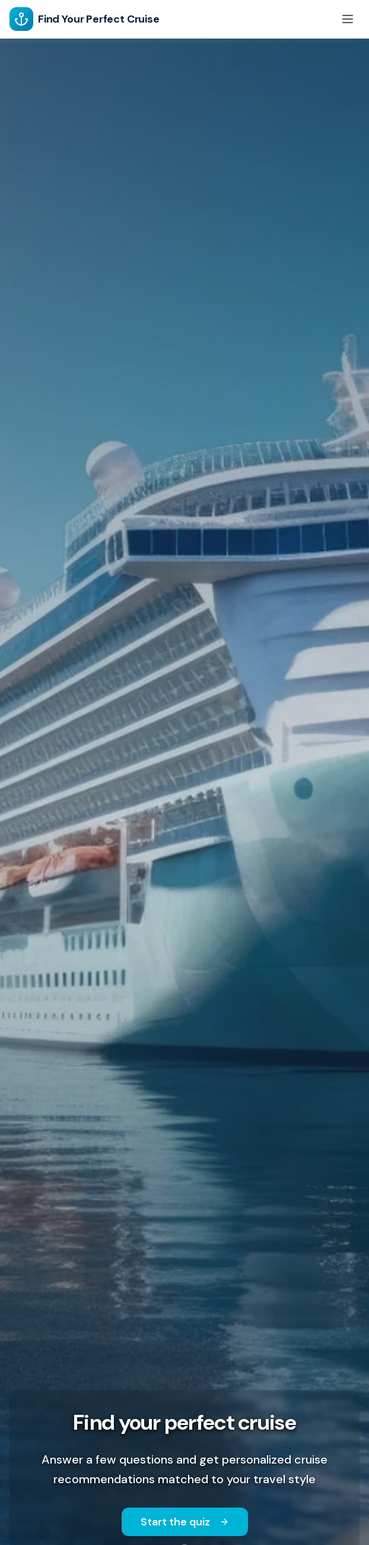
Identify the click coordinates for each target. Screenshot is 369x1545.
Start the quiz (185, 1522)
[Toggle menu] (348, 19)
